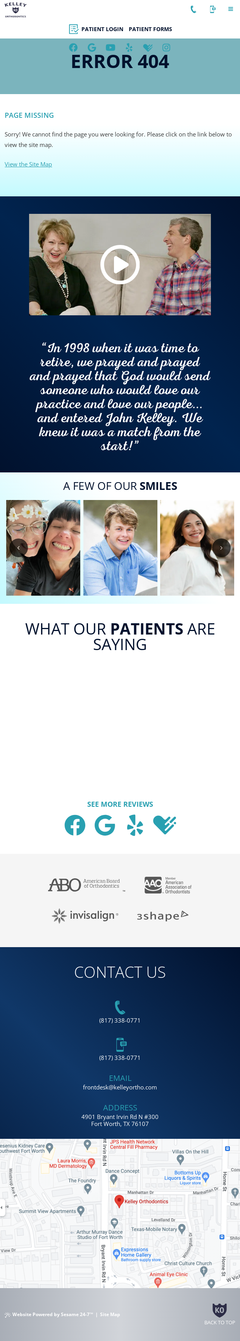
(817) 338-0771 (120, 1020)
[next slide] (221, 547)
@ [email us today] (111, 1087)
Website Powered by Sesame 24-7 (49, 1314)
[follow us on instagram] (166, 47)
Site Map (110, 1314)
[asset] (129, 47)
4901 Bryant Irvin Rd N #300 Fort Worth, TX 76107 (120, 1120)
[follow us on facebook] (73, 47)
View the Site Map (28, 164)
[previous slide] (18, 547)
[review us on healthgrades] (148, 47)
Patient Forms (150, 29)
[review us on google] (92, 47)
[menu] (230, 9)
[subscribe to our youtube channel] (111, 47)
